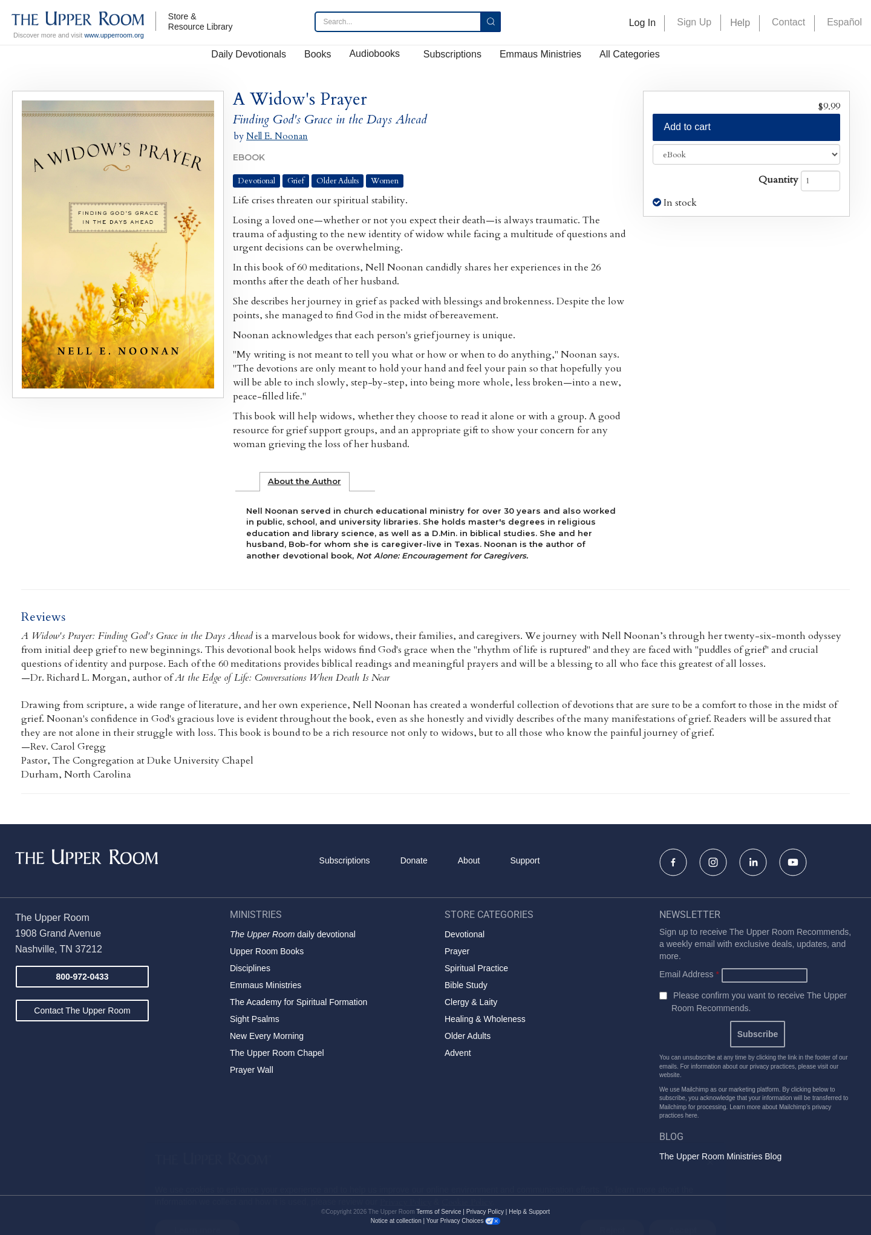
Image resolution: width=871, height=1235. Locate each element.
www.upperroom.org (113, 35)
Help (740, 23)
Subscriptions (452, 54)
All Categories (629, 54)
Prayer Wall (251, 1070)
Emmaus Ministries (540, 54)
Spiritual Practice (476, 968)
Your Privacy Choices (463, 1220)
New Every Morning (267, 1036)
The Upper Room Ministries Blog (720, 1156)
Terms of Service (438, 1211)
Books (317, 54)
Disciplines (250, 968)
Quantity (778, 179)
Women (385, 180)
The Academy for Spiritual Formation (298, 1002)
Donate (414, 860)
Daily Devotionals (248, 54)
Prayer (457, 951)
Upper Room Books (267, 951)
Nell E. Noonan (277, 136)
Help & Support (529, 1211)
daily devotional (293, 934)
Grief (295, 180)
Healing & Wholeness (485, 1019)
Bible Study (466, 985)
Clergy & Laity (471, 1002)
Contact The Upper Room (82, 1010)
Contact (788, 22)
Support (525, 860)
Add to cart (687, 127)
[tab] (304, 481)
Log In (642, 23)
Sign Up (694, 22)
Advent (458, 1053)
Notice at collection (396, 1220)
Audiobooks (374, 53)
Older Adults (337, 180)
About (469, 860)
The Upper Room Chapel (277, 1053)
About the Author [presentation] (304, 481)
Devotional (256, 180)
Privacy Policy (485, 1211)
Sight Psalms (254, 1019)
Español (844, 22)
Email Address (689, 974)
